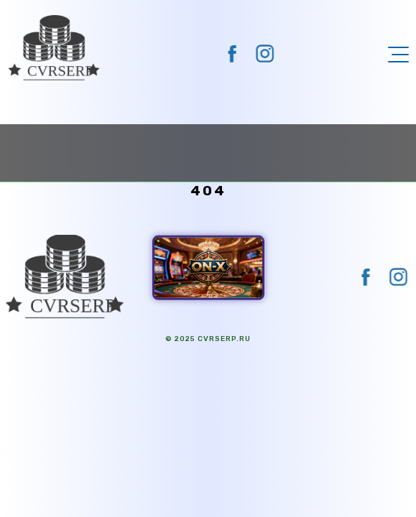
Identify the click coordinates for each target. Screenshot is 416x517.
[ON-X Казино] (208, 267)
